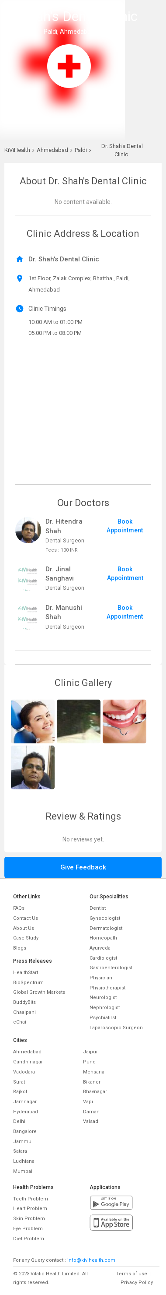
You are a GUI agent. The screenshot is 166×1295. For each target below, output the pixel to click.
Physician (101, 978)
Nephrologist (105, 1007)
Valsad (90, 1121)
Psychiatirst (103, 1018)
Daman (91, 1112)
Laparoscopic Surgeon (116, 1028)
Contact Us (25, 918)
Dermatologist (106, 928)
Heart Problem (30, 1208)
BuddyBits (24, 1002)
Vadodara (24, 1072)
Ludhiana (24, 1161)
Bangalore (25, 1131)
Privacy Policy (137, 1282)
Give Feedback (83, 867)
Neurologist (103, 997)
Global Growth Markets (39, 992)
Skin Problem (29, 1218)
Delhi (19, 1121)
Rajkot (20, 1091)
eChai (19, 1022)
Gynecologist (105, 918)
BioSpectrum (28, 982)
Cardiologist (103, 958)
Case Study (25, 938)
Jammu (22, 1141)
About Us (23, 928)
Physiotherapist (107, 988)
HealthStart (25, 972)
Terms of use (131, 1274)
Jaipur (90, 1052)
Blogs (19, 948)
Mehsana (93, 1072)
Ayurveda (100, 948)
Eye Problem (28, 1229)
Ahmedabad (27, 1052)
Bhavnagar (95, 1091)
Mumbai (22, 1171)
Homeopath (103, 938)
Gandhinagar (28, 1062)
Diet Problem (28, 1239)
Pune (89, 1062)
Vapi (88, 1102)
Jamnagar (25, 1102)
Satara (20, 1151)
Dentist (98, 908)
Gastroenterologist (111, 968)
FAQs (18, 908)
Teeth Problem (30, 1199)
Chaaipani (24, 1012)
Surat (19, 1082)
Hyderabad (25, 1112)
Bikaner (91, 1082)
